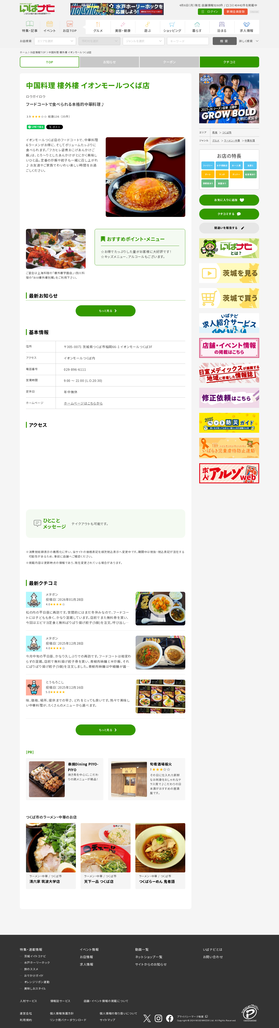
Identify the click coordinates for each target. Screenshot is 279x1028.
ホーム (23, 52)
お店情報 (86, 956)
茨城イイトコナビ (35, 956)
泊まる (222, 30)
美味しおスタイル (35, 988)
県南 (215, 132)
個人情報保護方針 (62, 1013)
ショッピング (172, 30)
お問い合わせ (213, 956)
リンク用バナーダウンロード (68, 1020)
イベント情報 (89, 949)
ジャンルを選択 (135, 41)
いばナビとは (213, 949)
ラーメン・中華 (232, 140)
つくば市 (226, 132)
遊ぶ (147, 30)
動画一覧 (142, 949)
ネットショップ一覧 (149, 956)
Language (249, 11)
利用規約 (26, 1020)
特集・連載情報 (31, 949)
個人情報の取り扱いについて (118, 1013)
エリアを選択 (45, 41)
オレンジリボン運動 (37, 982)
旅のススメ (31, 969)
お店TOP (70, 30)
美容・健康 (123, 30)
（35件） (65, 116)
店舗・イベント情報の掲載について (106, 1001)
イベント (50, 30)
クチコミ (229, 62)
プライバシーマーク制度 (190, 1016)
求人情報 (246, 30)
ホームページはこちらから (83, 403)
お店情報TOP (38, 52)
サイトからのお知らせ (151, 964)
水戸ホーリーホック (37, 962)
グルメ (98, 30)
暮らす (197, 30)
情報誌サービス (60, 1001)
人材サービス (28, 1001)
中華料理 (250, 140)
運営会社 (26, 1013)
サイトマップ (107, 1020)
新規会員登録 (225, 11)
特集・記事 (30, 30)
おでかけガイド (34, 975)
